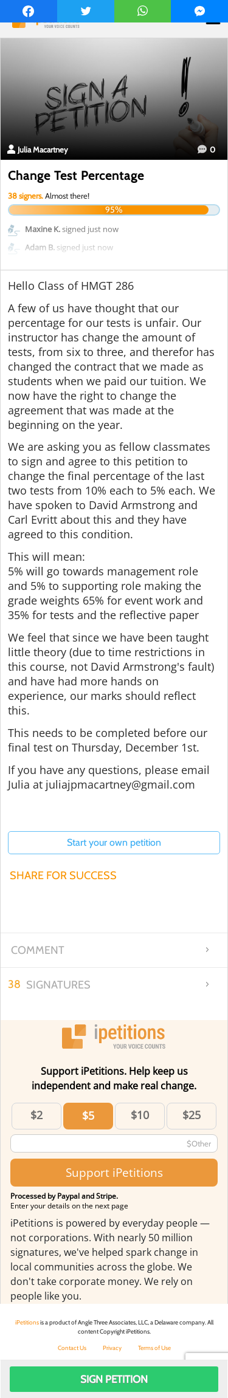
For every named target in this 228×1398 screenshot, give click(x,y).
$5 (88, 1115)
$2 (36, 1115)
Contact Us (72, 1348)
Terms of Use (154, 1348)
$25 (191, 1115)
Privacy (112, 1348)
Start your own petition (114, 842)
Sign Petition (114, 1379)
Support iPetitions (114, 1172)
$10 (140, 1115)
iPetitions (27, 1322)
